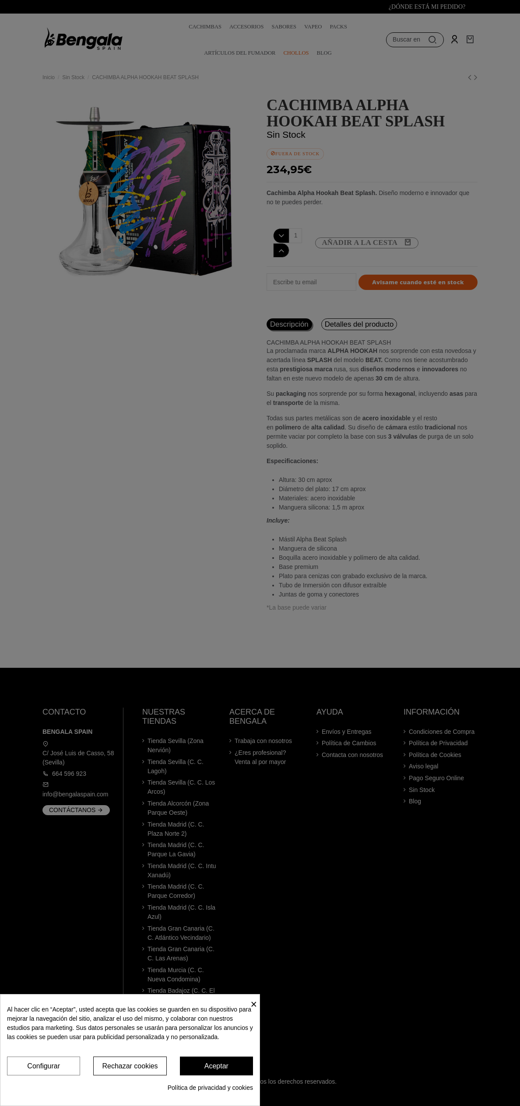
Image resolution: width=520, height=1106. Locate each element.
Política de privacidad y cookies (210, 1087)
